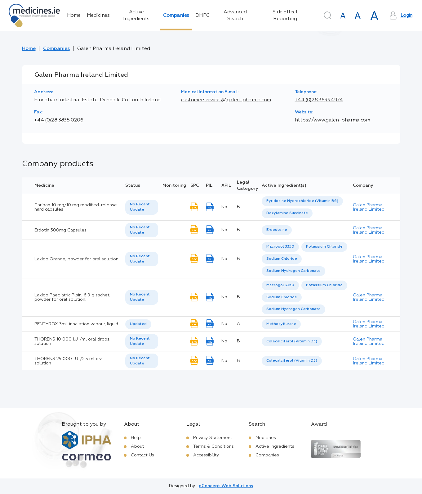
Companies (176, 15)
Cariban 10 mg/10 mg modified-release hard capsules (75, 207)
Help (136, 438)
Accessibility (206, 455)
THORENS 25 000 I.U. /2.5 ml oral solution (69, 361)
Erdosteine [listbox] (276, 230)
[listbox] (141, 207)
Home (74, 15)
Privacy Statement (212, 438)
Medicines (98, 15)
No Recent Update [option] (140, 207)
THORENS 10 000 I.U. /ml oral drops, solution (72, 341)
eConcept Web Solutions (226, 486)
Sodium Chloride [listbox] (281, 259)
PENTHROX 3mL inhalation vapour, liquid (76, 324)
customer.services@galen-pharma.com (226, 100)
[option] (302, 201)
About (137, 446)
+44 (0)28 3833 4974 (319, 100)
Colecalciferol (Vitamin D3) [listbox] (291, 341)
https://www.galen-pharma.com (332, 120)
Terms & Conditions (213, 446)
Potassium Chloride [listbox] (324, 247)
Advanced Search (235, 15)
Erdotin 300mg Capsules (60, 230)
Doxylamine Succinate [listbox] (287, 213)
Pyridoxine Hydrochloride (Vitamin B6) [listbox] (302, 201)
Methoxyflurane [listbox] (281, 324)
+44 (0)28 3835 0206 (58, 120)
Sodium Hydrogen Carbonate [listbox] (293, 271)
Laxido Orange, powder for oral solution (76, 259)
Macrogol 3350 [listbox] (280, 247)
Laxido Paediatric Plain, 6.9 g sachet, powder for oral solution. (72, 297)
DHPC (202, 15)
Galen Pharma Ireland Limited (368, 207)
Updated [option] (138, 324)
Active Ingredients (136, 15)
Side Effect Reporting (285, 15)
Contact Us (142, 455)
